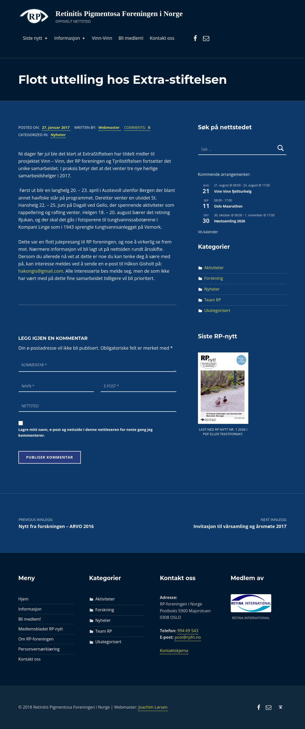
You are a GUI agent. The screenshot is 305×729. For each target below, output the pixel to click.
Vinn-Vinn (102, 38)
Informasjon (70, 38)
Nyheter (58, 134)
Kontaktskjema (174, 650)
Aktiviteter (214, 267)
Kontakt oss (162, 38)
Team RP (212, 300)
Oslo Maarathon (228, 206)
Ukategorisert (217, 310)
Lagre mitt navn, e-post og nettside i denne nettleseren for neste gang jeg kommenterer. (85, 432)
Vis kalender (208, 231)
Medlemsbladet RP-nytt (40, 629)
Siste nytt (35, 38)
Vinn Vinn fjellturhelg (233, 191)
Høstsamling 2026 (229, 221)
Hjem (23, 599)
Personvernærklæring (39, 649)
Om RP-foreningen (36, 639)
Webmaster (109, 127)
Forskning (213, 278)
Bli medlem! (130, 38)
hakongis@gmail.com (40, 271)
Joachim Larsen (152, 707)
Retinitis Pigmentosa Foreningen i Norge (119, 14)
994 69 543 (187, 630)
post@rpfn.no (188, 637)
